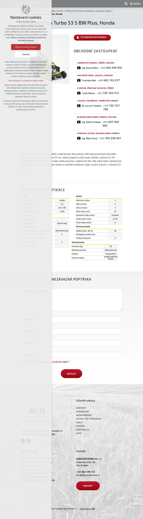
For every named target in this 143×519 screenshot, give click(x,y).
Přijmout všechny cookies (19, 47)
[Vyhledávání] (126, 3)
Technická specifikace (93, 37)
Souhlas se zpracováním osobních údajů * (47, 361)
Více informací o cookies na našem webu (18, 80)
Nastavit (18, 54)
